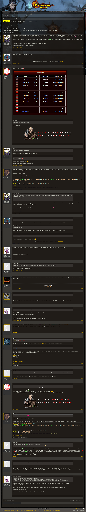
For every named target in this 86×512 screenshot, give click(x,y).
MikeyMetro (19, 22)
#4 (82, 165)
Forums (6, 13)
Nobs (4, 332)
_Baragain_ (5, 346)
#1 (82, 47)
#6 (82, 211)
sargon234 (5, 255)
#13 (82, 332)
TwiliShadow (6, 177)
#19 (82, 471)
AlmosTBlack (14, 49)
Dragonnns (14, 437)
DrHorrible (14, 355)
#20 (82, 493)
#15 (82, 378)
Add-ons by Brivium (50, 510)
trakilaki (20, 49)
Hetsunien (5, 285)
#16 (82, 409)
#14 (82, 363)
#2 (82, 63)
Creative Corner (10, 22)
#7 (82, 243)
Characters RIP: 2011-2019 (18, 361)
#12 (82, 320)
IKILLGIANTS (6, 271)
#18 (82, 456)
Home (81, 508)
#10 (82, 288)
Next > (13, 32)
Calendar (12, 13)
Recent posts (6, 15)
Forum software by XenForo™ (30, 510)
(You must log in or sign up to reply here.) (76, 500)
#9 (82, 270)
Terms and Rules (76, 510)
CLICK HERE (57, 30)
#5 (82, 189)
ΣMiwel (5, 301)
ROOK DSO (60, 61)
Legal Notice (75, 508)
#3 (82, 141)
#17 (82, 435)
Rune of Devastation (43, 343)
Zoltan (18, 437)
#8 (82, 259)
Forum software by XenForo (11, 510)
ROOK (4, 62)
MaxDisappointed (6, 469)
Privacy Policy (82, 510)
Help (79, 508)
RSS (83, 508)
